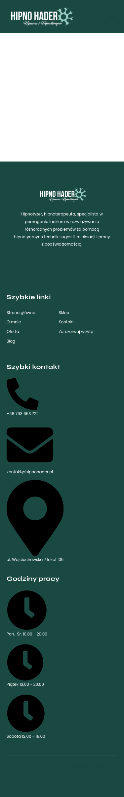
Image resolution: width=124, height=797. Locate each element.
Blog (11, 341)
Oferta (13, 331)
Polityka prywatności (41, 766)
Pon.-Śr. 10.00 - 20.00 (27, 613)
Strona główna (21, 312)
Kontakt (66, 322)
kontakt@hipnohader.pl (30, 448)
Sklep (64, 312)
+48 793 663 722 (23, 397)
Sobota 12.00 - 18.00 (26, 716)
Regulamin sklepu (85, 766)
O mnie (14, 322)
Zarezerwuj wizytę (76, 331)
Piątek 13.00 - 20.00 (25, 665)
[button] (112, 16)
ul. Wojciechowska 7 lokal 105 (35, 521)
